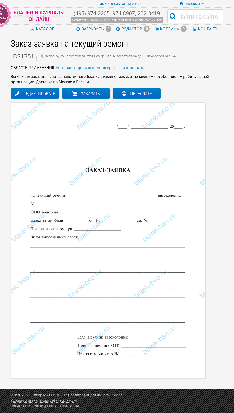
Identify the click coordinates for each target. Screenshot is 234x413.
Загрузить (94, 29)
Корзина (171, 29)
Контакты (206, 29)
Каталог (42, 29)
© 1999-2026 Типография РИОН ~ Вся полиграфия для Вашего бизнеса (66, 395)
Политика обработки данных (33, 406)
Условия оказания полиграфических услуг (44, 400)
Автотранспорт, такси (75, 67)
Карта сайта (69, 406)
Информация (192, 3)
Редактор (133, 29)
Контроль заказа (122, 3)
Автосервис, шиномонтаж (120, 67)
